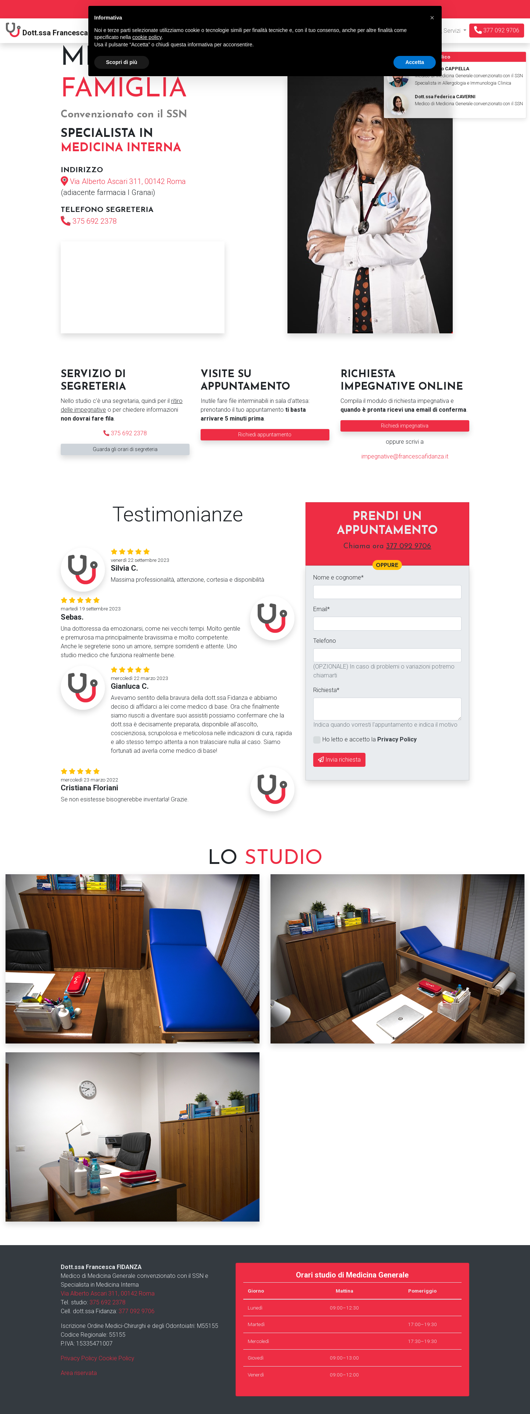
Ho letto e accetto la (369, 739)
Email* (321, 609)
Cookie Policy (116, 1358)
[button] (432, 18)
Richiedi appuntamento (265, 434)
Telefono (324, 640)
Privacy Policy (79, 1358)
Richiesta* (326, 690)
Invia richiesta (339, 759)
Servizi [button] (448, 30)
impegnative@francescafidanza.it (404, 456)
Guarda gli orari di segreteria (125, 449)
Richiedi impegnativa (404, 426)
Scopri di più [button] (121, 62)
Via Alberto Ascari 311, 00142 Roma (128, 181)
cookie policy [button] (147, 37)
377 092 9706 (496, 30)
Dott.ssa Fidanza (61, 30)
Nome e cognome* (338, 577)
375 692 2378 (95, 221)
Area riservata (79, 1372)
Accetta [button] (414, 62)
